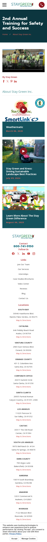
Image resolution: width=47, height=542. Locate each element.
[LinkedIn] (23, 253)
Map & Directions (23, 320)
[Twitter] (18, 253)
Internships (23, 274)
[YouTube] (28, 253)
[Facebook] (13, 253)
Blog (23, 293)
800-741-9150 (23, 246)
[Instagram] (33, 253)
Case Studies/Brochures (23, 279)
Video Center (23, 283)
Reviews (23, 288)
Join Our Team (23, 264)
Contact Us (23, 298)
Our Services (23, 269)
